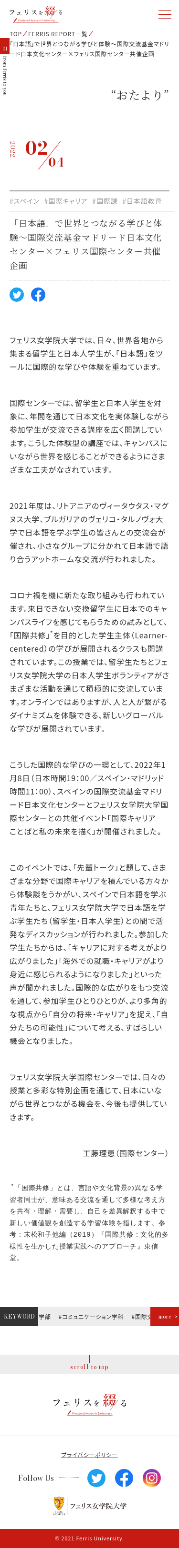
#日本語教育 (142, 201)
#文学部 (41, 1316)
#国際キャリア (66, 201)
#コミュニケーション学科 (92, 1316)
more (164, 1316)
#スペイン (25, 201)
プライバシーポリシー (89, 1454)
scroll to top (89, 1366)
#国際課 (104, 201)
